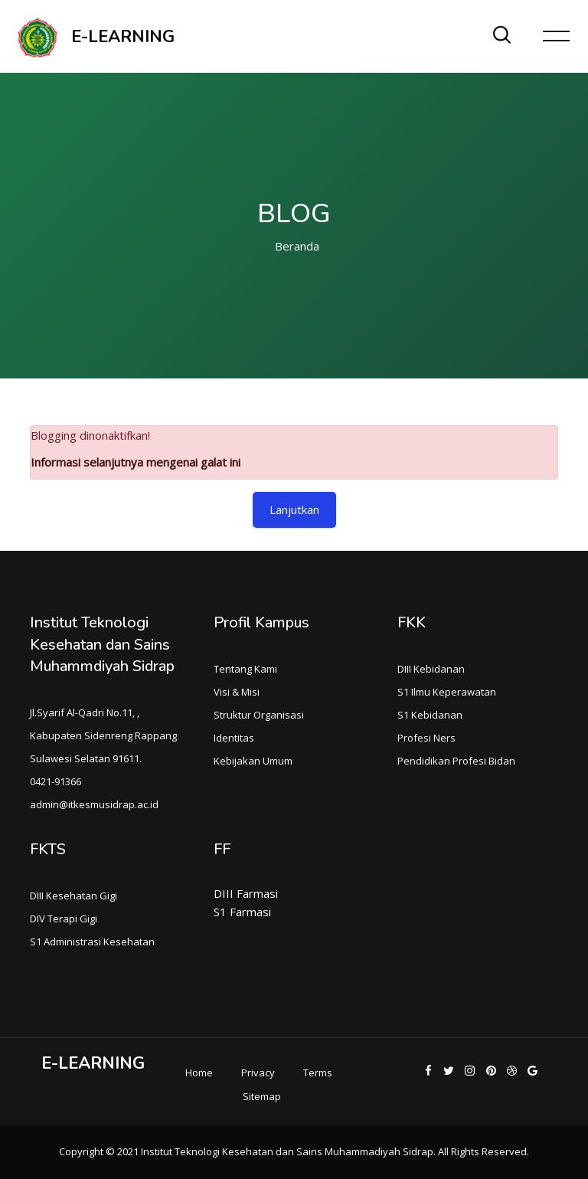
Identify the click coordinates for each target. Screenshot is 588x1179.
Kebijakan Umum (253, 761)
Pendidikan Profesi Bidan (456, 761)
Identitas (234, 738)
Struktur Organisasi (259, 715)
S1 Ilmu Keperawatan (446, 692)
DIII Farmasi (246, 893)
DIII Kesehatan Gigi (73, 895)
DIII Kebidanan (431, 669)
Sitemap (262, 1096)
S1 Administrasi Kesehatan (92, 941)
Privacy (258, 1072)
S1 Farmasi (242, 911)
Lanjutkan (294, 509)
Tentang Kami (245, 669)
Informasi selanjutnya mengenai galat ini (135, 462)
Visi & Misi (237, 692)
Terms (317, 1072)
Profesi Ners (426, 738)
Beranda (297, 246)
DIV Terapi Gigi (63, 918)
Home (199, 1072)
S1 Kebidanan (429, 715)
